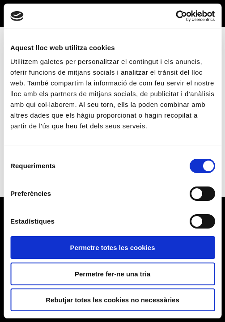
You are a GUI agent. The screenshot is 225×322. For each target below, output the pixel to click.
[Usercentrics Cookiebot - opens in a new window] (175, 16)
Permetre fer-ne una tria (112, 274)
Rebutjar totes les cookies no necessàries (112, 300)
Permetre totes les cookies (112, 247)
